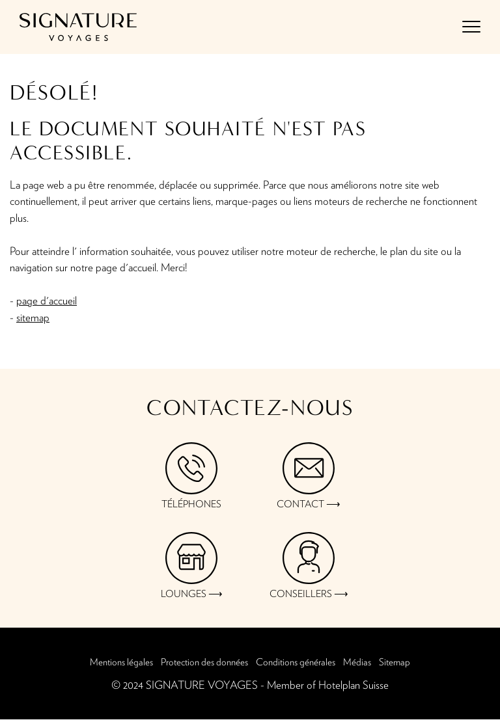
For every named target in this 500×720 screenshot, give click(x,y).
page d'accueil (46, 300)
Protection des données (204, 662)
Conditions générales (295, 662)
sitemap (32, 317)
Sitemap (394, 662)
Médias (357, 662)
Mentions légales (121, 662)
